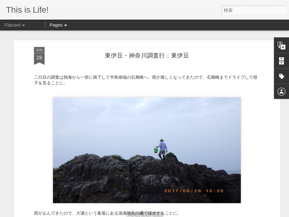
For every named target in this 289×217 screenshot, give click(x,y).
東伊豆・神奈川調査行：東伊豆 (147, 39)
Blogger (194, 213)
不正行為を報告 (213, 213)
